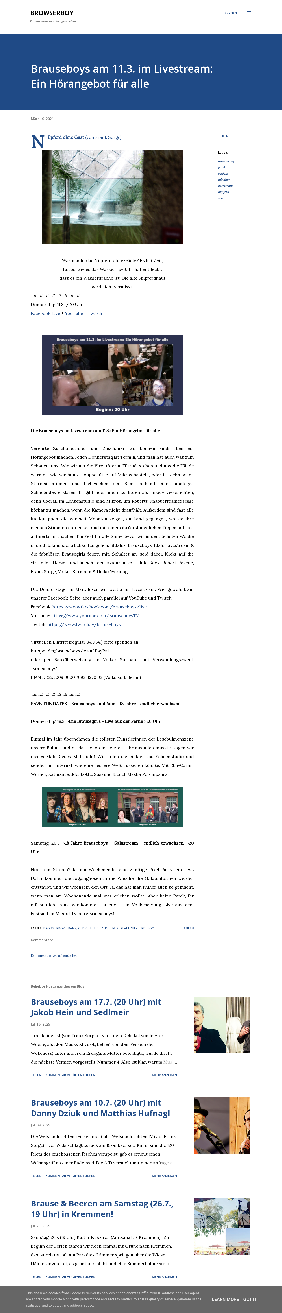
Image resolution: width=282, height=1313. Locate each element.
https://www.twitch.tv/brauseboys (84, 624)
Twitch (95, 313)
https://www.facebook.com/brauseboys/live (99, 606)
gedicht (223, 173)
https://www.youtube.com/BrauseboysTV (95, 615)
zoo (220, 198)
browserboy (226, 161)
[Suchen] (231, 13)
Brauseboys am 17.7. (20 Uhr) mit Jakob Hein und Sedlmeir (96, 1007)
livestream (225, 186)
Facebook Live (45, 313)
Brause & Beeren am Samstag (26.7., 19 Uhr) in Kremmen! (102, 1208)
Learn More (225, 1299)
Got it (250, 1299)
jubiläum (224, 179)
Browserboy (52, 13)
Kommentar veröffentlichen (54, 955)
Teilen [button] (223, 136)
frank (222, 167)
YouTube (74, 313)
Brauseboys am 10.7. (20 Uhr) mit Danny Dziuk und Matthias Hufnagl (100, 1108)
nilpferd (223, 192)
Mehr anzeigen (164, 1075)
